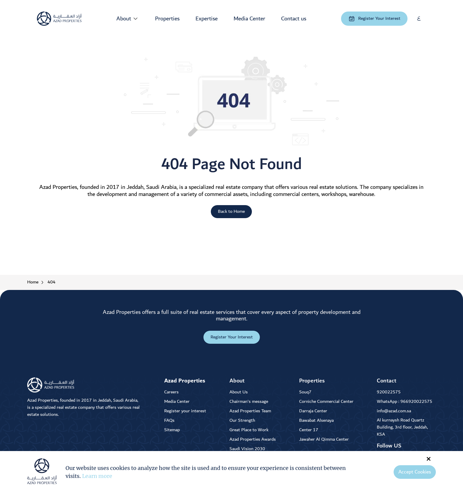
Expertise (206, 19)
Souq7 (305, 392)
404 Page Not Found (231, 164)
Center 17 (308, 430)
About (123, 19)
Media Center (249, 19)
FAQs (169, 420)
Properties (167, 19)
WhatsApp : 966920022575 (404, 402)
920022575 (389, 392)
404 (52, 282)
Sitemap (172, 430)
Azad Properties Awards (252, 439)
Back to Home (231, 211)
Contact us (293, 19)
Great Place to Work (248, 430)
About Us (238, 392)
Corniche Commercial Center (326, 402)
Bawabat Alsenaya (316, 420)
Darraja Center (313, 411)
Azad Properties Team (250, 411)
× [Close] (428, 458)
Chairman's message (248, 402)
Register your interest (185, 411)
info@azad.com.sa (394, 411)
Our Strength (242, 420)
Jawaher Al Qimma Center (324, 439)
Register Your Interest (374, 18)
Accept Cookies (414, 472)
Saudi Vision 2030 (247, 449)
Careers (171, 392)
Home (32, 282)
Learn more (97, 476)
